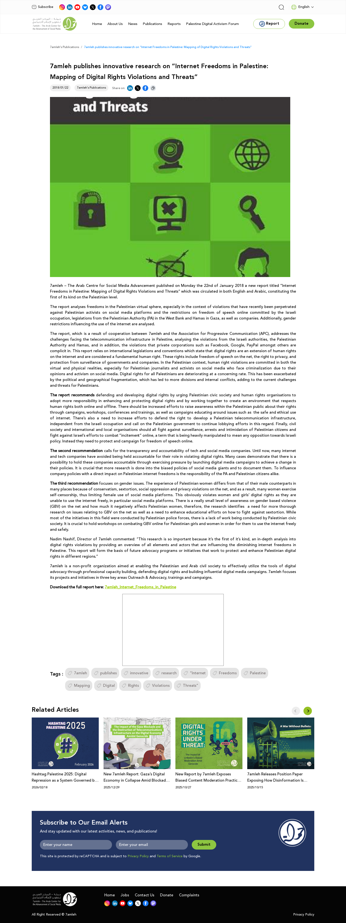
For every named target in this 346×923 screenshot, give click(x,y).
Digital (106, 685)
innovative (136, 673)
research (166, 673)
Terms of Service (170, 856)
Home (97, 24)
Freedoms (224, 673)
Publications (152, 24)
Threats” (187, 685)
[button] (307, 711)
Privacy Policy (138, 856)
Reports (174, 24)
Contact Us (144, 895)
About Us (115, 24)
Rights (130, 685)
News (132, 24)
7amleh (77, 673)
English (300, 7)
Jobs (125, 895)
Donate (166, 895)
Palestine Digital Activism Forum (212, 24)
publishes (105, 673)
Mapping (79, 685)
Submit (204, 845)
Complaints (189, 895)
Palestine (254, 673)
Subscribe (42, 7)
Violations (158, 685)
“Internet (194, 673)
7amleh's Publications (64, 47)
